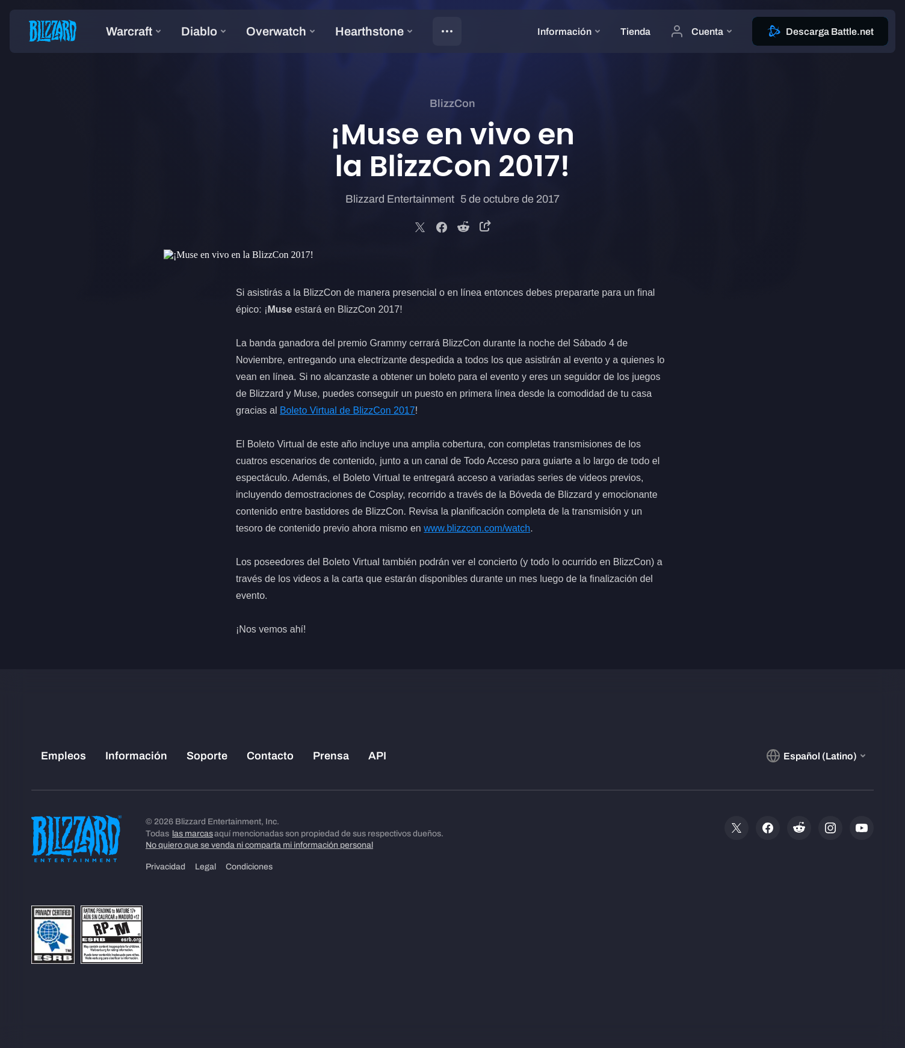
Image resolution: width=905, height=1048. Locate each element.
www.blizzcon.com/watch (477, 528)
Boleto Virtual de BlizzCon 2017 (347, 410)
